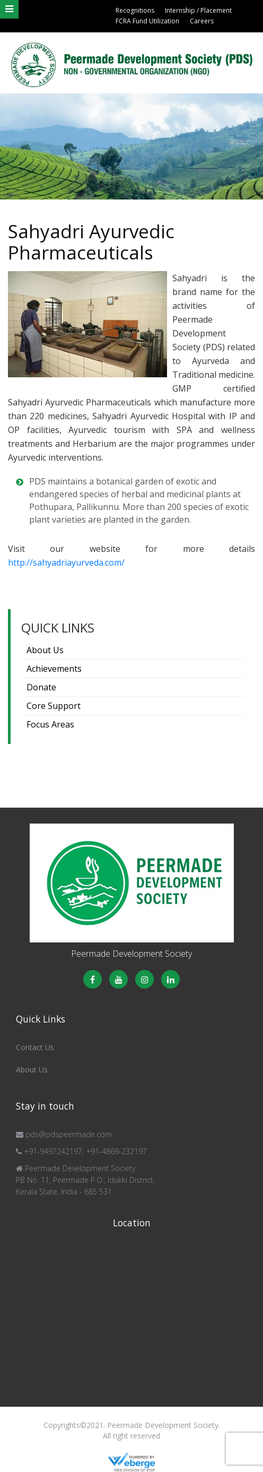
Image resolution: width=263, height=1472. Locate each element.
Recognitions (135, 10)
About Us (45, 650)
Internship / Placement (198, 10)
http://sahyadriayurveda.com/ (66, 562)
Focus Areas (50, 724)
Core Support (54, 706)
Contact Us (35, 1047)
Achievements (54, 668)
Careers (202, 20)
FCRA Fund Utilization (147, 20)
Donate (41, 687)
